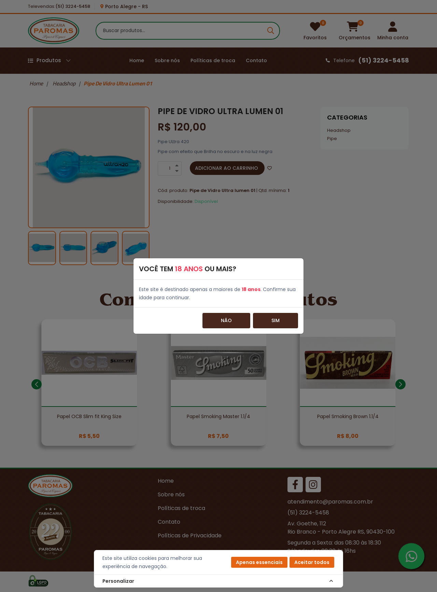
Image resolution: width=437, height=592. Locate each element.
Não (226, 320)
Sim (275, 320)
